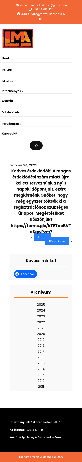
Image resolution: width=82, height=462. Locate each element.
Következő (57, 241)
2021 (41, 328)
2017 (41, 351)
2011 (41, 386)
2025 (41, 304)
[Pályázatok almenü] (20, 124)
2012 (41, 380)
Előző (42, 237)
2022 (41, 322)
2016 (41, 357)
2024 (41, 310)
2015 (41, 363)
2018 (41, 345)
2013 (41, 374)
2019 (41, 339)
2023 (41, 316)
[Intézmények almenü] (23, 91)
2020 (41, 333)
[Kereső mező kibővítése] (36, 145)
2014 (41, 369)
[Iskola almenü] (12, 81)
